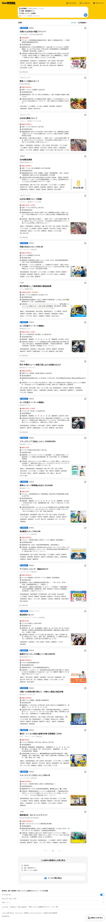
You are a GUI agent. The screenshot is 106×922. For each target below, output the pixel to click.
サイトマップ (18, 912)
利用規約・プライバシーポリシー (33, 912)
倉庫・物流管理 (22, 906)
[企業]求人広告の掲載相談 (50, 912)
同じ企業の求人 (24, 72)
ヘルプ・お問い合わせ (8, 912)
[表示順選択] (83, 23)
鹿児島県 (12, 906)
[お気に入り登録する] (85, 28)
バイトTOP (5, 906)
